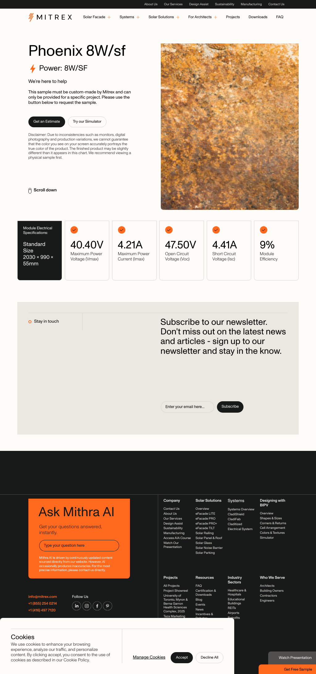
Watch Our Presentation (173, 545)
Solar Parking (205, 552)
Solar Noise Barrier (209, 547)
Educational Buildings (236, 601)
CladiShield (236, 514)
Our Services (173, 4)
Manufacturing (251, 4)
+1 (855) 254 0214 (42, 604)
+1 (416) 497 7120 (42, 610)
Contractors (268, 596)
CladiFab (234, 519)
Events (200, 604)
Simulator (267, 538)
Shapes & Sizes (271, 518)
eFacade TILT (205, 528)
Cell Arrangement (272, 528)
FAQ (199, 586)
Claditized (235, 524)
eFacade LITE (205, 513)
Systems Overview (241, 509)
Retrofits (234, 618)
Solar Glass (204, 543)
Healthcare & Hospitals (237, 592)
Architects (267, 586)
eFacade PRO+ (206, 523)
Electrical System (240, 529)
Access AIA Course (177, 538)
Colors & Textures (272, 533)
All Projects (172, 586)
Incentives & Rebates (204, 616)
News (200, 609)
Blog (199, 599)
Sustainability (224, 4)
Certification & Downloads (206, 593)
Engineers (267, 600)
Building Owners (272, 591)
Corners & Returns (273, 523)
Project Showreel (176, 591)
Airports (233, 613)
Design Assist (199, 4)
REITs (232, 608)
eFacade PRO (205, 518)
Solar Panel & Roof (209, 538)
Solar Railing (205, 533)
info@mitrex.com (42, 597)
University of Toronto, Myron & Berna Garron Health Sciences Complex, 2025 (176, 604)
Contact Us (276, 4)
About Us (150, 4)
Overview (202, 508)
